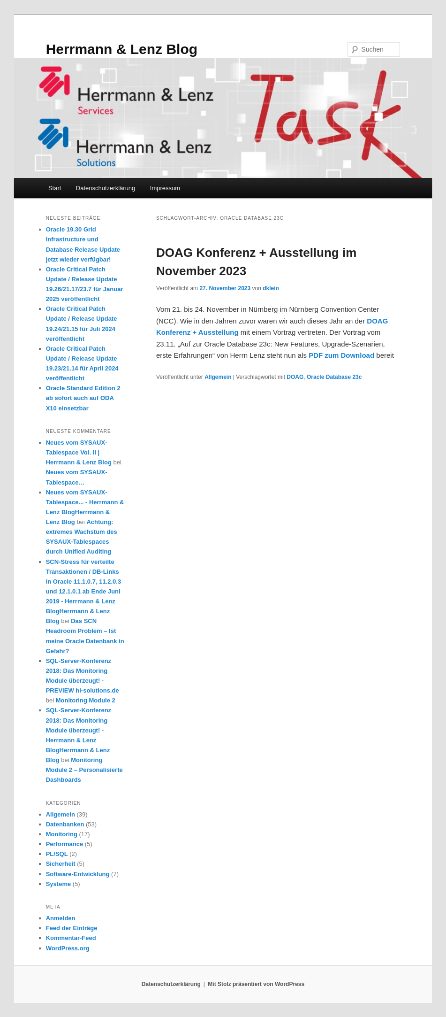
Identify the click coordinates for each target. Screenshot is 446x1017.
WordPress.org (68, 948)
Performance (64, 844)
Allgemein (217, 377)
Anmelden (61, 918)
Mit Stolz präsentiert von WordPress (256, 984)
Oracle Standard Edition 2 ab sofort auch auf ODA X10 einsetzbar (83, 398)
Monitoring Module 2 (85, 700)
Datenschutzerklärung (105, 188)
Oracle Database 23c (334, 377)
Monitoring (61, 834)
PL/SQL (57, 853)
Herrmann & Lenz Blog (121, 49)
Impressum (165, 188)
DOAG (295, 377)
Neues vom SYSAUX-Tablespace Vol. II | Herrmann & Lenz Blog (79, 452)
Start (54, 188)
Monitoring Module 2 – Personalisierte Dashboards (84, 769)
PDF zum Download (341, 355)
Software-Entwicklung (78, 874)
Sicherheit (61, 863)
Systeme (58, 883)
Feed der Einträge (72, 928)
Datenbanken (65, 824)
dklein (271, 288)
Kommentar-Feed (71, 937)
